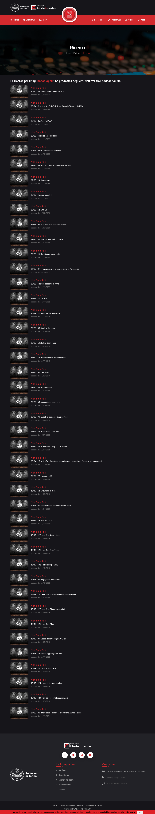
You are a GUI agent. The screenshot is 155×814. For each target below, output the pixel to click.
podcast (77, 53)
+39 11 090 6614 (114, 783)
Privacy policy (63, 785)
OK (140, 812)
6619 (124, 783)
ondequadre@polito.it (113, 777)
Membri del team (65, 780)
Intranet (60, 789)
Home (68, 53)
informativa (130, 812)
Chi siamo (61, 770)
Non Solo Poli (38, 88)
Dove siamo (62, 775)
